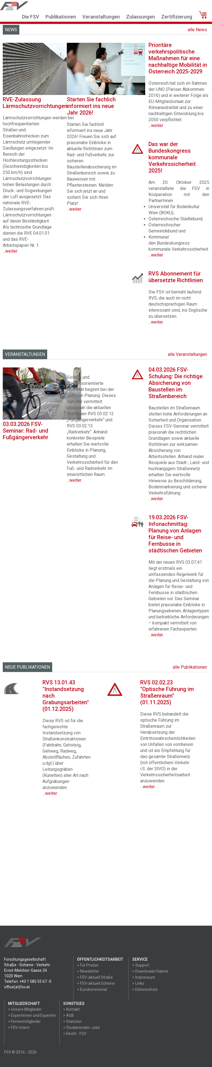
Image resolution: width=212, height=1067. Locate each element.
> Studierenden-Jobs (81, 1027)
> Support (140, 965)
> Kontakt (71, 1009)
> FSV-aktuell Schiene (96, 983)
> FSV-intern (19, 1027)
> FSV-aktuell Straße (95, 977)
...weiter (74, 480)
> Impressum (143, 977)
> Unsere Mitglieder (25, 1009)
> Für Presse (88, 965)
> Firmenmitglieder (24, 1021)
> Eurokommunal (92, 989)
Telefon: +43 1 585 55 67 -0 (27, 981)
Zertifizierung (176, 17)
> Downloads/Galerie (150, 971)
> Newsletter (88, 971)
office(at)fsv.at (17, 987)
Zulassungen (140, 17)
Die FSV (30, 17)
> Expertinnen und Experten (32, 1015)
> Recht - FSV (74, 1033)
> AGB (68, 1015)
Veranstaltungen (101, 17)
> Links (138, 983)
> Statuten (72, 1021)
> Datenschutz (145, 989)
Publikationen (61, 17)
